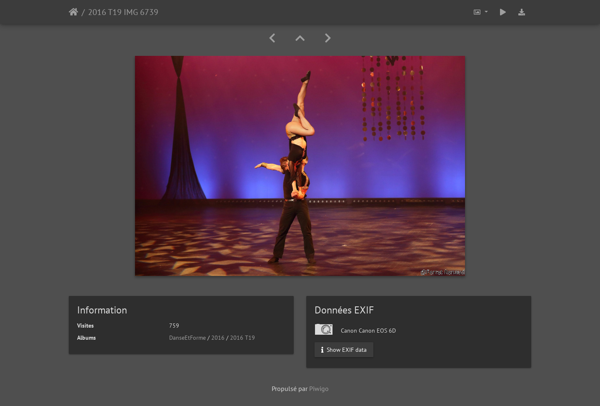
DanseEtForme (187, 337)
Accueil (73, 12)
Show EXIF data (344, 349)
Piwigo (319, 388)
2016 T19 (242, 337)
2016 (218, 337)
